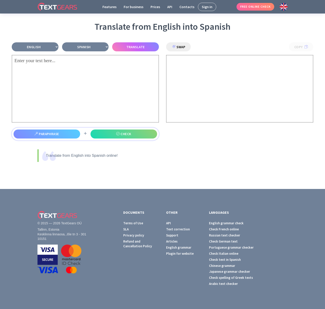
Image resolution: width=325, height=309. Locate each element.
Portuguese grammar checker (231, 247)
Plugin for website (180, 253)
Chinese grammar (222, 266)
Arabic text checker (223, 284)
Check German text (223, 241)
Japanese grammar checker (229, 271)
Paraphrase (47, 134)
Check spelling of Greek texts (231, 277)
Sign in (207, 7)
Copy (301, 47)
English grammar (178, 247)
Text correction (178, 229)
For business (133, 7)
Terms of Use (133, 223)
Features (109, 7)
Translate (135, 47)
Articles (172, 241)
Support (172, 235)
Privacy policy (133, 235)
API (169, 7)
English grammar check (226, 223)
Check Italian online (223, 253)
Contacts (186, 7)
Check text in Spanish (225, 259)
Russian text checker (224, 235)
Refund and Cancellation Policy (137, 243)
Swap (178, 47)
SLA (126, 229)
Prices (155, 7)
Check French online (224, 229)
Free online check (255, 7)
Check (123, 134)
